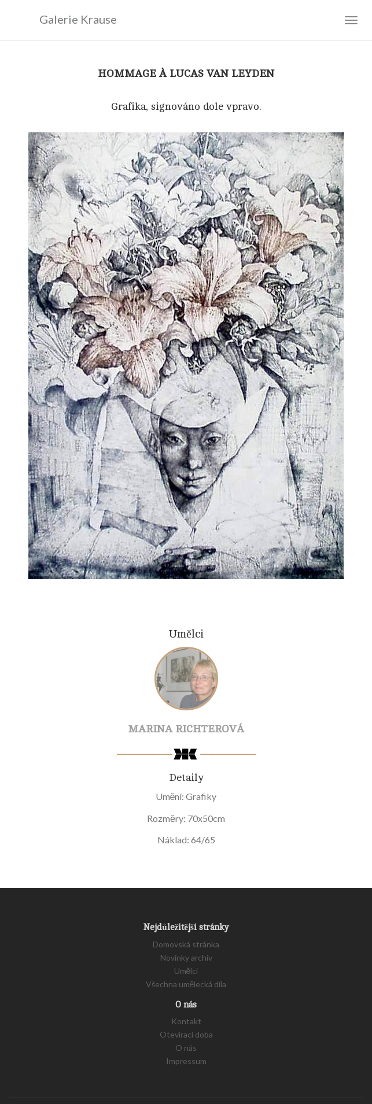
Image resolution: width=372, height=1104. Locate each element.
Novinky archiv (186, 957)
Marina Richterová (186, 729)
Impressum (186, 1061)
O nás (186, 1048)
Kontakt (186, 1021)
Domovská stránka (186, 944)
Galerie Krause (63, 19)
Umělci (186, 971)
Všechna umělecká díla (186, 984)
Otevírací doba (186, 1034)
